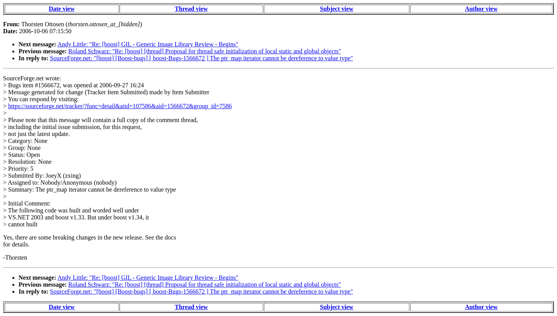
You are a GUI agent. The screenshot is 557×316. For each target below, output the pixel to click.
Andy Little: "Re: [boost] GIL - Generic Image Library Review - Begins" (147, 44)
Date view (62, 8)
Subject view (337, 8)
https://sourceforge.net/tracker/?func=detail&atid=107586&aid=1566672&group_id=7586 (120, 106)
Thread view (191, 8)
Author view (481, 8)
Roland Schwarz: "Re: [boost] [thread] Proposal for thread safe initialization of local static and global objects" (204, 51)
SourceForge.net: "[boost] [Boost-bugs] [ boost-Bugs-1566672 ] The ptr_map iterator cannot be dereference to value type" (201, 58)
